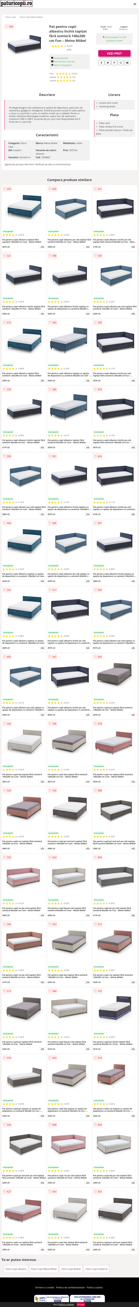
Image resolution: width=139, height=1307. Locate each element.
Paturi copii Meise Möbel (31, 17)
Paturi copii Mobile (71, 1269)
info (42, 246)
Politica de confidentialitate (70, 1287)
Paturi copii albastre (16, 1269)
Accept (80, 1304)
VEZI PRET (114, 53)
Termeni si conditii (44, 1287)
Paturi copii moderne (96, 1269)
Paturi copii (11, 17)
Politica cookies (95, 1287)
